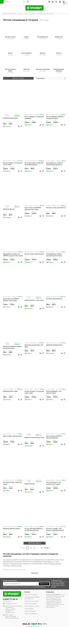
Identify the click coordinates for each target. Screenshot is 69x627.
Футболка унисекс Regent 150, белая (34, 346)
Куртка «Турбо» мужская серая (34, 254)
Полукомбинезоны (42, 37)
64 (41, 547)
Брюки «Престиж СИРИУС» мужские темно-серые (11, 299)
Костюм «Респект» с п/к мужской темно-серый (53, 483)
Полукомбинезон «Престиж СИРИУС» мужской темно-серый (13, 255)
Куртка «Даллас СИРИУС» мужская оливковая (54, 437)
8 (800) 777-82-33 (10, 599)
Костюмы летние (10, 37)
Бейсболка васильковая (10, 118)
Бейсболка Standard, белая (54, 345)
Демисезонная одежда (32, 601)
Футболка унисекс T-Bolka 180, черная (12, 483)
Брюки (26, 37)
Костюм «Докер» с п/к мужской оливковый (34, 117)
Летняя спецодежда (31, 594)
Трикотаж (26, 69)
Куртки (10, 53)
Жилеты (58, 53)
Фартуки (42, 53)
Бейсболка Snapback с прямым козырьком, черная (12, 347)
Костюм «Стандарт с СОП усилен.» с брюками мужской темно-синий (55, 529)
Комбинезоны (59, 37)
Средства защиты (30, 611)
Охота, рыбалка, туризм (32, 606)
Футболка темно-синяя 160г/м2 (56, 208)
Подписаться (44, 584)
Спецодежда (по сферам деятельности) (32, 597)
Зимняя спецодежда (31, 603)
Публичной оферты (40, 586)
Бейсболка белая (30, 484)
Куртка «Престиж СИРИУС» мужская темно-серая (33, 208)
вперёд (47, 548)
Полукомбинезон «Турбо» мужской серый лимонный (54, 255)
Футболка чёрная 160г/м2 (54, 299)
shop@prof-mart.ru (11, 603)
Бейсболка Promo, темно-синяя (34, 300)
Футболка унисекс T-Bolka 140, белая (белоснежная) (34, 163)
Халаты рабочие (26, 53)
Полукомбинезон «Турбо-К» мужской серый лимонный (54, 163)
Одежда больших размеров (59, 70)
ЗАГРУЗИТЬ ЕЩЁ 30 (34, 543)
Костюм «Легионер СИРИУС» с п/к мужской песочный (34, 529)
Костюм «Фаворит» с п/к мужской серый (53, 392)
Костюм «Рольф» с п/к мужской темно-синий (34, 392)
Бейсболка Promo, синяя (10, 391)
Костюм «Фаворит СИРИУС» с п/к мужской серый (55, 117)
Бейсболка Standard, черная (11, 528)
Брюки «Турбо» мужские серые (12, 436)
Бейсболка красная (9, 209)
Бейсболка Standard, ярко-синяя (34, 437)
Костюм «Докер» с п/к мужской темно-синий (12, 163)
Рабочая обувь (29, 608)
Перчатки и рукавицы (31, 613)
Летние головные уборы (10, 70)
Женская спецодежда (42, 69)
